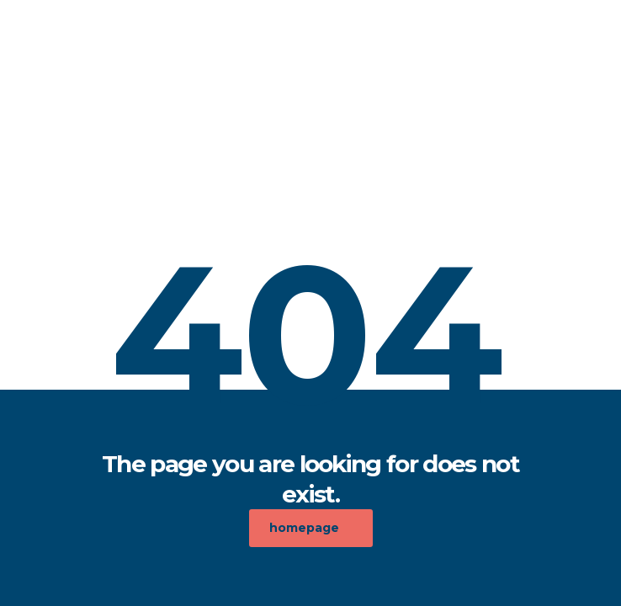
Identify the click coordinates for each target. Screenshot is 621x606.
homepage (304, 527)
